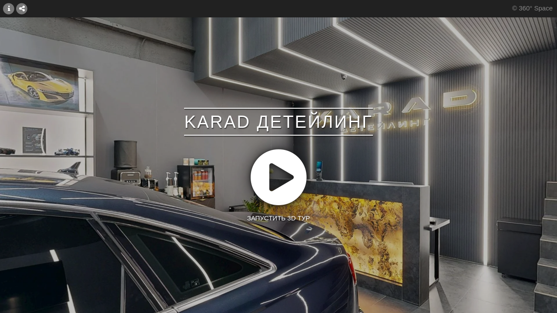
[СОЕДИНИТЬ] (21, 8)
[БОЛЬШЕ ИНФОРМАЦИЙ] (8, 8)
